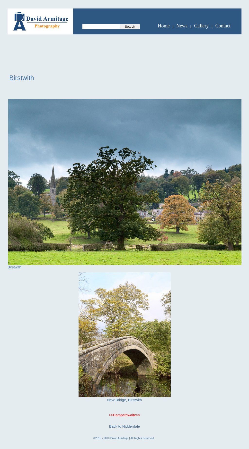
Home (164, 25)
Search (130, 26)
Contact (223, 25)
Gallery (201, 25)
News (181, 25)
